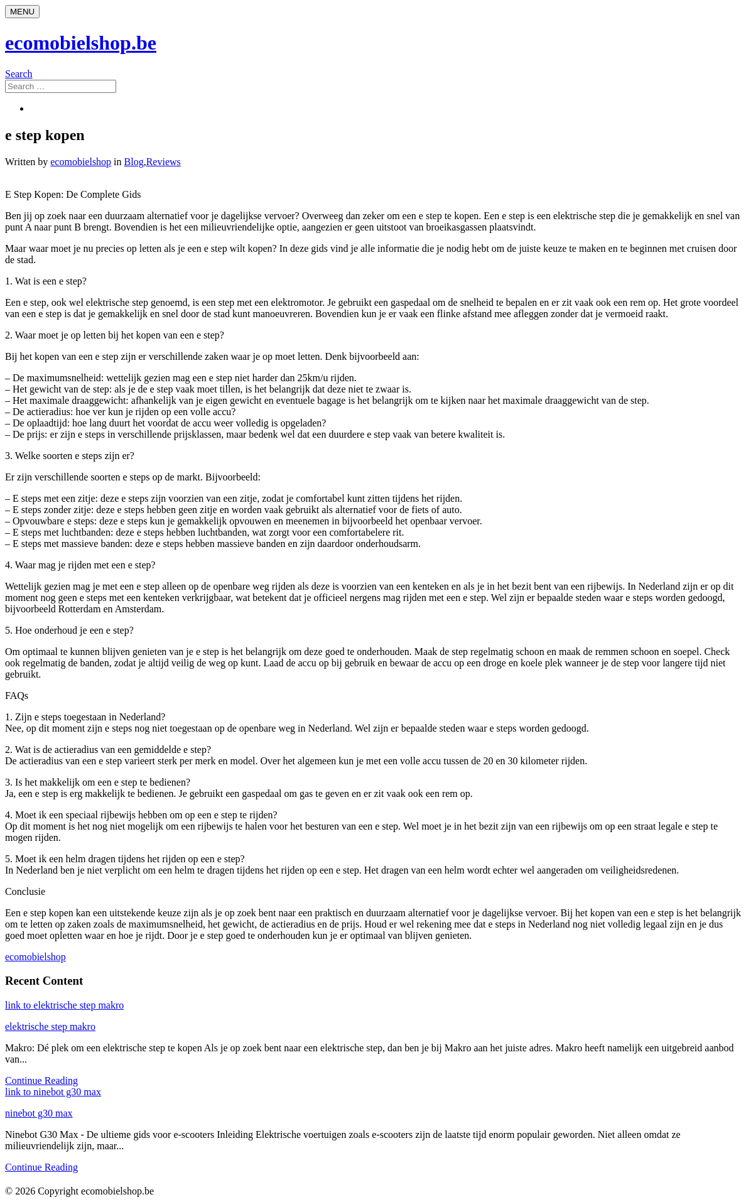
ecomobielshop (80, 161)
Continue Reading (41, 1080)
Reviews (163, 161)
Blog (134, 161)
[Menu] (22, 11)
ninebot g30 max (39, 1113)
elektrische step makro (50, 1026)
